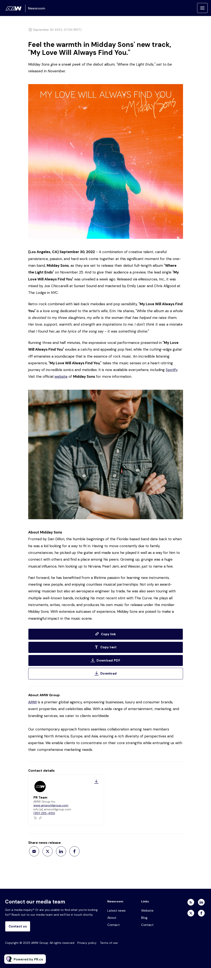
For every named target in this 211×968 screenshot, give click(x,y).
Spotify (171, 370)
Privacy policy (87, 943)
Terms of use (109, 943)
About (111, 918)
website (61, 377)
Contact (113, 925)
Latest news (116, 911)
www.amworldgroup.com (50, 805)
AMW (32, 702)
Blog (144, 918)
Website (147, 911)
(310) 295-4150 (44, 813)
